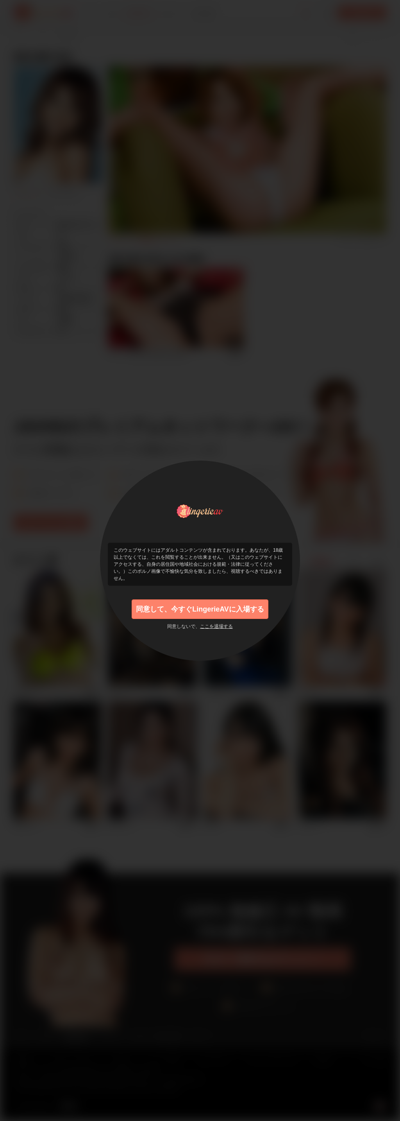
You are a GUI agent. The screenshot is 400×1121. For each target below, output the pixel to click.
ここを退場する (216, 626)
